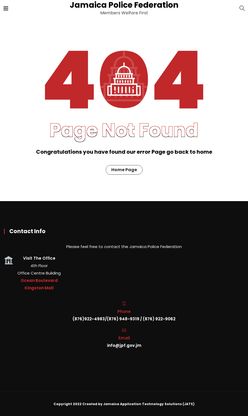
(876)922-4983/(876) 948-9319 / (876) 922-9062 (124, 319)
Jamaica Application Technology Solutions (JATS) (148, 404)
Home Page (124, 170)
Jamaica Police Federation (123, 5)
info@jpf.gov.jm (124, 345)
